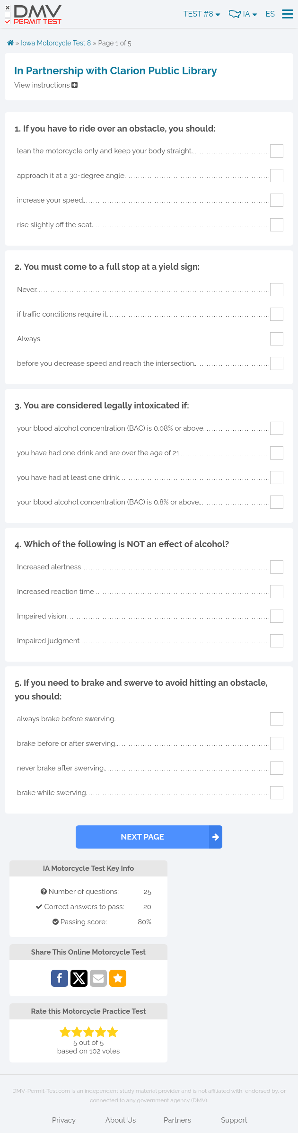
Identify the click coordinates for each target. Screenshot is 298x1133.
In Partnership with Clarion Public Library (115, 70)
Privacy (64, 1120)
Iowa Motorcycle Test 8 (56, 43)
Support (234, 1120)
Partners (177, 1120)
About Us (120, 1120)
